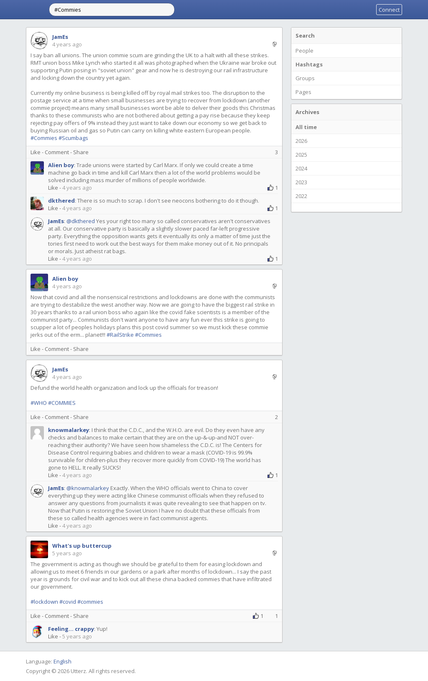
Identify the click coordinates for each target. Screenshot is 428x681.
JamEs (60, 37)
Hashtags (309, 64)
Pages (303, 92)
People (304, 50)
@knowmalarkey (87, 488)
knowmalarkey (68, 430)
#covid (67, 601)
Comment (57, 152)
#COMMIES (62, 403)
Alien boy (61, 165)
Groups (305, 78)
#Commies (44, 138)
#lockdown (44, 601)
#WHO (39, 403)
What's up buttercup (82, 545)
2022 (301, 196)
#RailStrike (120, 334)
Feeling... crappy (71, 629)
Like (36, 152)
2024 (301, 168)
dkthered (61, 200)
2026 (301, 141)
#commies (90, 601)
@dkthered (80, 221)
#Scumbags (73, 138)
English (62, 661)
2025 (301, 154)
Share (81, 152)
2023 (301, 182)
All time (306, 127)
